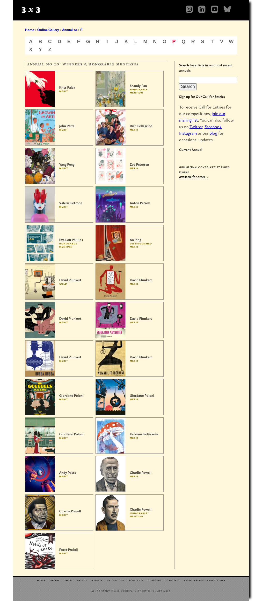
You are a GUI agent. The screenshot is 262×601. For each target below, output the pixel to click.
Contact (172, 580)
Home (29, 30)
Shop (68, 580)
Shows (82, 580)
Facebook (213, 126)
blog (213, 133)
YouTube (154, 580)
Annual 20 (69, 30)
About (54, 580)
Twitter (196, 126)
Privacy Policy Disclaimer (204, 580)
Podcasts (136, 580)
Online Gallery (48, 30)
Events (97, 580)
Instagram (188, 133)
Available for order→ (194, 177)
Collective (115, 580)
